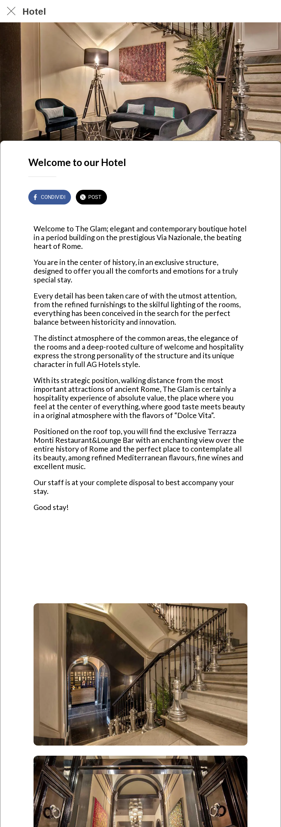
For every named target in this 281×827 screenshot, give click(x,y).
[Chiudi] (11, 11)
